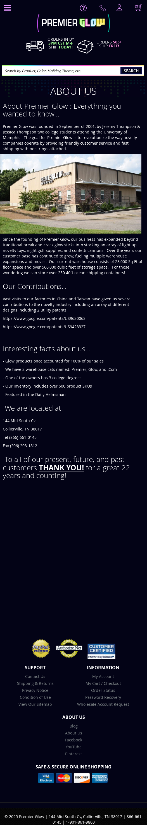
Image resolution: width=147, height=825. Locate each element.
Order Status (103, 690)
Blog (74, 726)
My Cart (93, 683)
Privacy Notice (35, 690)
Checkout (112, 683)
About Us (73, 733)
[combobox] (73, 71)
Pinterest (73, 753)
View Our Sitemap (35, 704)
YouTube (74, 746)
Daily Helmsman (50, 394)
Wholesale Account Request (103, 704)
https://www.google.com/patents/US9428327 (44, 326)
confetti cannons (87, 250)
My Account (103, 676)
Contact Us (35, 676)
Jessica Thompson (19, 132)
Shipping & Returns (35, 683)
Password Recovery (103, 697)
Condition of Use (35, 697)
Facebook (73, 740)
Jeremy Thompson (119, 126)
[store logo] (73, 23)
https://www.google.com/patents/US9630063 (44, 318)
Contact (103, 9)
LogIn (118, 8)
